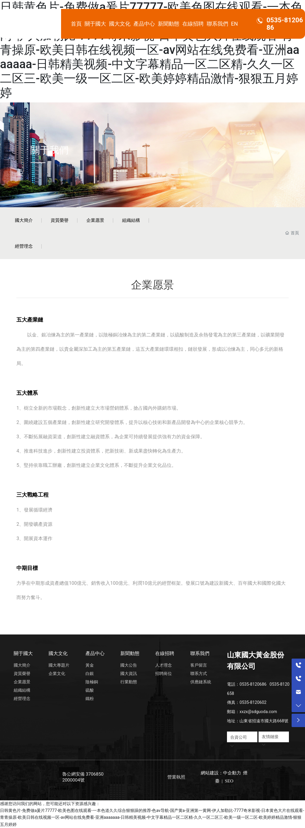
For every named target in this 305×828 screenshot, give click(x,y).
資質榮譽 (60, 220)
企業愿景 (95, 220)
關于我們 (49, 149)
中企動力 (232, 773)
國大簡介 (24, 220)
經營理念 (24, 246)
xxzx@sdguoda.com (258, 711)
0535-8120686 (252, 684)
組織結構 (131, 220)
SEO (228, 781)
